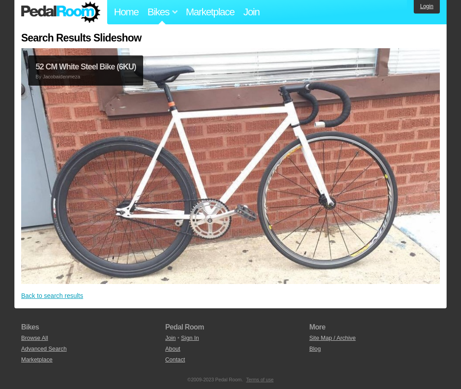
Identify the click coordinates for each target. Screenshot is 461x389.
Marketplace (210, 12)
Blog (315, 348)
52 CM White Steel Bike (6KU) (86, 66)
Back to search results (52, 295)
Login (426, 6)
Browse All (34, 337)
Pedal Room (60, 12)
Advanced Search (44, 348)
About (172, 348)
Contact (175, 359)
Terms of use (260, 379)
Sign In (190, 337)
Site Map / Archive (332, 337)
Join (252, 12)
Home (126, 12)
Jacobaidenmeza (61, 76)
